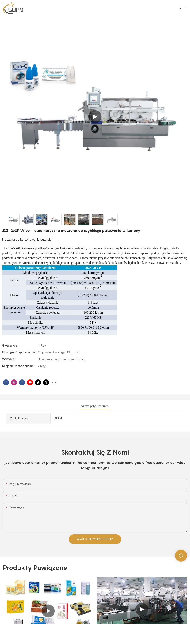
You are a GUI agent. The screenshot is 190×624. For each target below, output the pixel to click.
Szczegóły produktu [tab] (95, 406)
